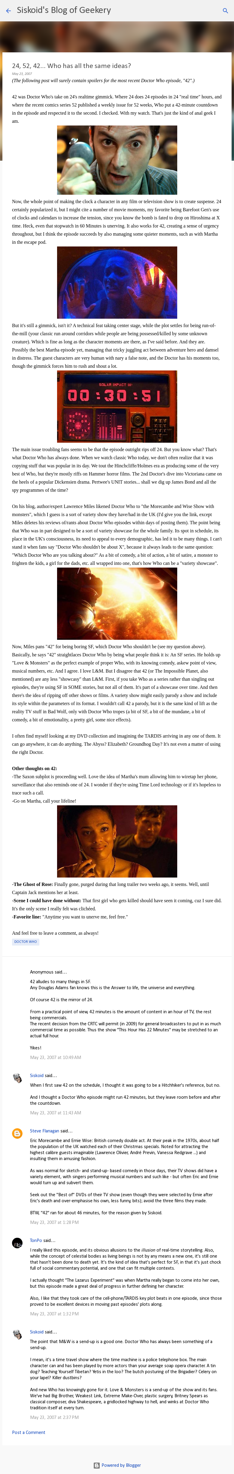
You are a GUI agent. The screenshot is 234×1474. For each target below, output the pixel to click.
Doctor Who (25, 942)
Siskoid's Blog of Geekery (64, 10)
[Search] (119, 11)
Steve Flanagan (44, 1131)
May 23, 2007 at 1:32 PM (54, 1314)
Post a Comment (28, 1432)
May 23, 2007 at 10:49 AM (55, 1057)
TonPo (36, 1240)
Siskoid (37, 1075)
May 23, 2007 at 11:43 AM (55, 1113)
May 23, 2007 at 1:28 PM (54, 1222)
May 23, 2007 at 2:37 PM (54, 1417)
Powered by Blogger (117, 1465)
